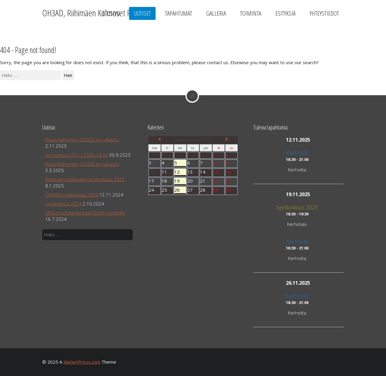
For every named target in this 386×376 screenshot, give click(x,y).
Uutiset (142, 13)
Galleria (216, 13)
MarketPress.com (81, 362)
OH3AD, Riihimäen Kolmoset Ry (88, 13)
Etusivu (111, 13)
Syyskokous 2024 (63, 204)
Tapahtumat (178, 13)
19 (180, 181)
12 (180, 172)
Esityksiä (285, 13)
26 (180, 190)
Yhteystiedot (324, 13)
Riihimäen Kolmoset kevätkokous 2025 (85, 179)
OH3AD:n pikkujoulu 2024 (71, 195)
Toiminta (250, 13)
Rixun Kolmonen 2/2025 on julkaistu (82, 139)
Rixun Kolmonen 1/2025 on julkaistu (82, 164)
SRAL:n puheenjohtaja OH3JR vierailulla (85, 213)
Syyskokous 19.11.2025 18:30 (76, 155)
